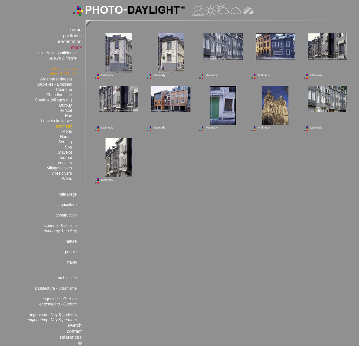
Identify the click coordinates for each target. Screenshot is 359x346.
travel (72, 262)
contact (74, 331)
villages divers (59, 168)
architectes (67, 278)
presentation (69, 41)
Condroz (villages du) (53, 100)
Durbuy (65, 105)
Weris (67, 178)
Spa (68, 147)
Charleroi (64, 89)
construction (66, 215)
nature (71, 241)
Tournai (65, 157)
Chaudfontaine (59, 95)
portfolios (72, 35)
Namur (66, 136)
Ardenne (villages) (56, 79)
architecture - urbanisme (56, 288)
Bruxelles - (54, 84)
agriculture (67, 204)
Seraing (65, 142)
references (71, 337)
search (75, 325)
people (71, 252)
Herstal (65, 110)
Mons (67, 131)
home (76, 29)
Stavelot (65, 152)
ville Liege (68, 194)
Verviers (65, 163)
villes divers (62, 173)
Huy (68, 115)
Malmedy (64, 126)
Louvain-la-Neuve (56, 121)
